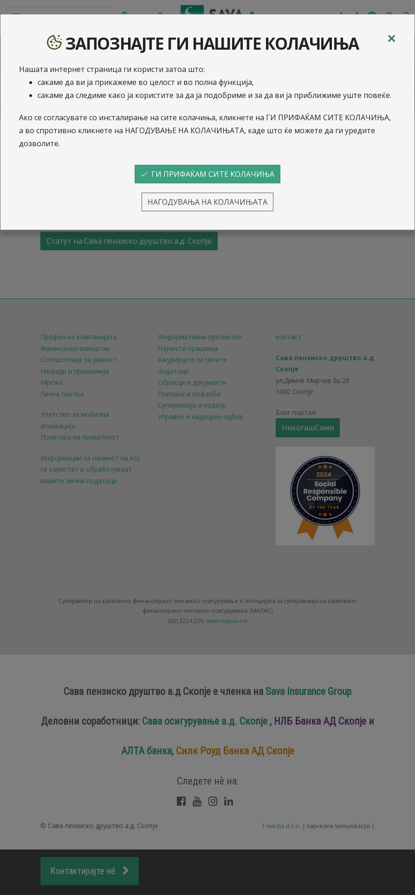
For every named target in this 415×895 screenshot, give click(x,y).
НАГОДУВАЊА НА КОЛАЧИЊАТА (207, 202)
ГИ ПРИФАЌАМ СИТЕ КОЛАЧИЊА (207, 174)
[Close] (391, 38)
